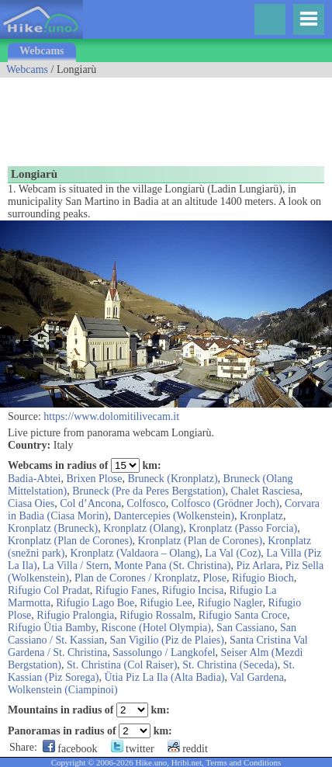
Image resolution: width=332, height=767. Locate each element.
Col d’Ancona (90, 503)
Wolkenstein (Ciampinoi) (63, 690)
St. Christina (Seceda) (229, 665)
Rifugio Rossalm (156, 615)
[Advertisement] (124, 116)
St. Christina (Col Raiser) (122, 665)
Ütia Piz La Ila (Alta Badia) (164, 677)
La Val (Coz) (233, 553)
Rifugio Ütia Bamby (51, 627)
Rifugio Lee (166, 603)
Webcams (41, 51)
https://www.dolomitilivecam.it (111, 416)
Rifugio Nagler (230, 603)
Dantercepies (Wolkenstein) (173, 516)
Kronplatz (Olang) (143, 528)
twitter (132, 749)
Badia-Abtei (34, 478)
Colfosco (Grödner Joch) (225, 503)
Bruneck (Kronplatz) (172, 478)
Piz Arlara (257, 565)
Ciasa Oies (31, 503)
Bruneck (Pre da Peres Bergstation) (148, 491)
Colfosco (146, 503)
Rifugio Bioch (263, 578)
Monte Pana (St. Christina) (172, 565)
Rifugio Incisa (193, 590)
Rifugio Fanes (126, 590)
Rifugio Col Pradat (49, 590)
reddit (188, 749)
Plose (215, 578)
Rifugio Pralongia (75, 615)
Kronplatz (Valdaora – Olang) (134, 553)
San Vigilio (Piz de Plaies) (166, 640)
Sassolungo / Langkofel (163, 652)
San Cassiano (245, 627)
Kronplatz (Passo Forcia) (242, 528)
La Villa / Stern (76, 565)
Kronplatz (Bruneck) (53, 528)
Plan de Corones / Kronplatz (136, 578)
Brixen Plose (94, 478)
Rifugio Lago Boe (95, 603)
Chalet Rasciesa (264, 491)
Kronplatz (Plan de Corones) (70, 541)
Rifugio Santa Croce (243, 615)
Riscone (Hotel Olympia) (156, 627)
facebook (70, 749)
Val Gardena (257, 677)
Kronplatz (261, 516)
